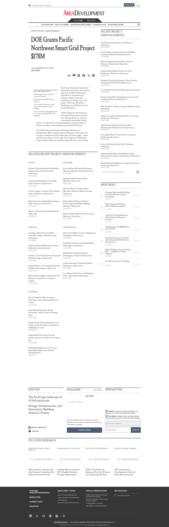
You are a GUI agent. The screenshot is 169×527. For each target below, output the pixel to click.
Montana (67, 163)
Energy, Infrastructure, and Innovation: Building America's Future (45, 409)
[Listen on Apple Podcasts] (46, 427)
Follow (78, 20)
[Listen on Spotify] (46, 431)
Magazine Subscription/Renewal (39, 492)
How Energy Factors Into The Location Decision (44, 95)
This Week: (122, 417)
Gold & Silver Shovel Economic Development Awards (96, 495)
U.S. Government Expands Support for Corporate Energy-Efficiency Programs (46, 114)
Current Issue (35, 502)
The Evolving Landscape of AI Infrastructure (45, 398)
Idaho (31, 163)
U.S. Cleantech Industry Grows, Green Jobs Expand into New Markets (44, 106)
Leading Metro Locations (94, 503)
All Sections (139, 25)
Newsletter (34, 497)
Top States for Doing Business (96, 506)
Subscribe (129, 5)
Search (91, 20)
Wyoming (33, 292)
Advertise (48, 5)
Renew (137, 5)
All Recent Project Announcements (113, 172)
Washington (69, 227)
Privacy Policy (91, 525)
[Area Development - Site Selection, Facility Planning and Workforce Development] (84, 13)
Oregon (32, 227)
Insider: (121, 412)
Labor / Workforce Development (68, 497)
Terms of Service (102, 525)
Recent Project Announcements (45, 31)
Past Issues (97, 390)
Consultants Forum (36, 5)
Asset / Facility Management (67, 495)
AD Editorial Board (115, 24)
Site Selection (62, 500)
